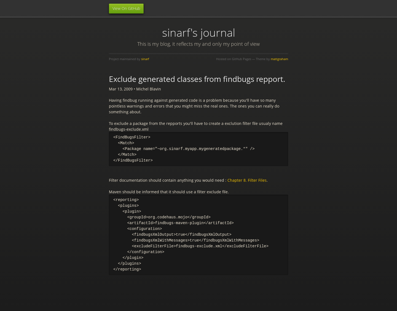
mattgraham (279, 59)
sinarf (145, 59)
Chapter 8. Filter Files (247, 180)
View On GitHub (126, 8)
